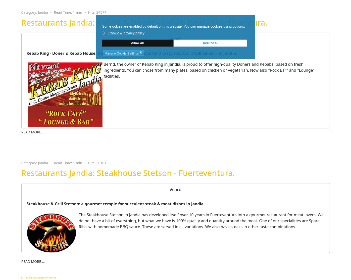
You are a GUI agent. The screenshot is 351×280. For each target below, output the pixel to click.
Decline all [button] (210, 43)
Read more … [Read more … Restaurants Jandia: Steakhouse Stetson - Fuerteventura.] (33, 261)
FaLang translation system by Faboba (38, 277)
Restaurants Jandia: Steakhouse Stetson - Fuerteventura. (128, 173)
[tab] (175, 189)
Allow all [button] (137, 43)
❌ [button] (251, 19)
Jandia (43, 12)
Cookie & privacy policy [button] (126, 33)
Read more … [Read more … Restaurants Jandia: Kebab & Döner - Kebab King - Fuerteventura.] (33, 132)
